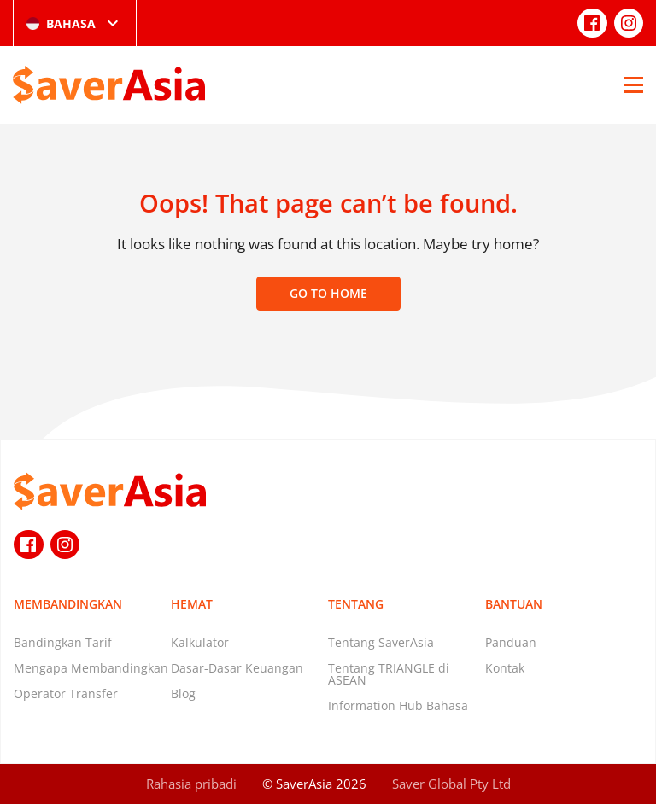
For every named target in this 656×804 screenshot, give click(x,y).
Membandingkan (68, 604)
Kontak (504, 668)
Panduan (510, 642)
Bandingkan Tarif (63, 642)
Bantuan (513, 604)
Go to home (328, 293)
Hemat (192, 604)
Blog (183, 693)
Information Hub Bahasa (398, 705)
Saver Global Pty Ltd (451, 783)
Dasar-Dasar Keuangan (237, 668)
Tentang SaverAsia (381, 642)
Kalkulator (200, 642)
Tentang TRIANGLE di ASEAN (388, 674)
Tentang (356, 604)
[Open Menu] (633, 84)
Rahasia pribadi (191, 783)
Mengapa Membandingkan (91, 668)
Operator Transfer (66, 693)
